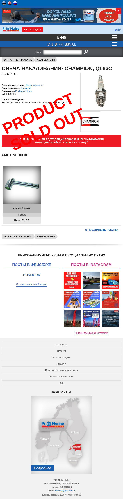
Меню (61, 37)
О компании (61, 344)
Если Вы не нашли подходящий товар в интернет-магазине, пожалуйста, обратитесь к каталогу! (61, 141)
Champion (25, 88)
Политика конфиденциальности (61, 370)
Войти (118, 29)
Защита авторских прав (61, 376)
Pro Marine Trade (23, 91)
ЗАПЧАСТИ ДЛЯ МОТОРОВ (18, 60)
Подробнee (42, 468)
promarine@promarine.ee (65, 490)
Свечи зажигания (46, 60)
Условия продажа (62, 357)
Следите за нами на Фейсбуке (31, 284)
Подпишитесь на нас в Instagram (91, 333)
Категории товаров (61, 44)
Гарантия (61, 364)
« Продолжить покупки (101, 229)
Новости (61, 351)
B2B (61, 383)
